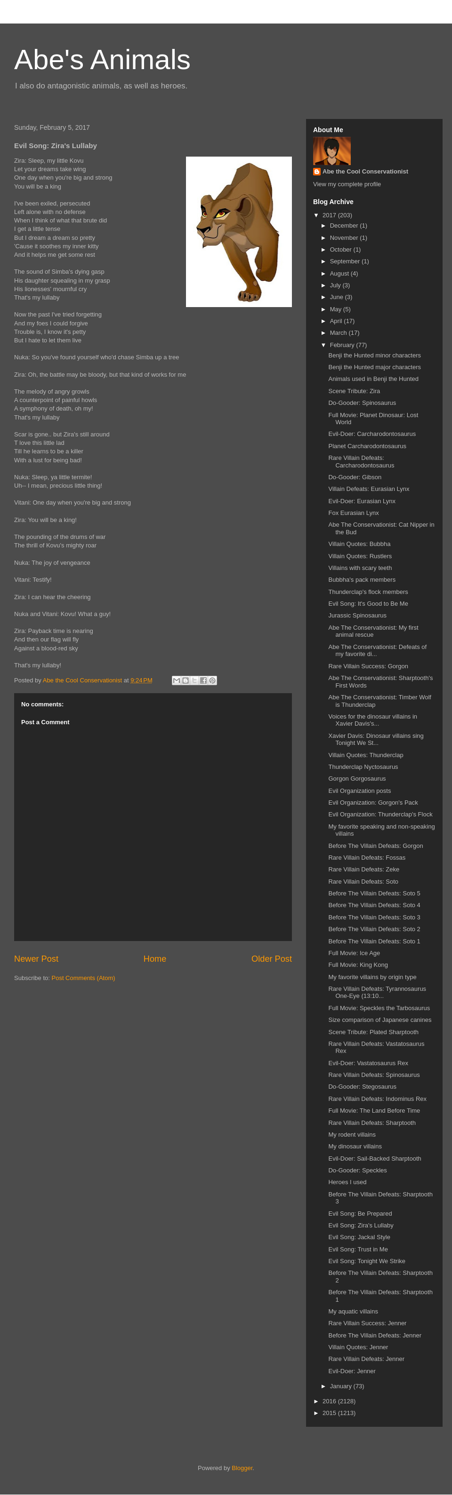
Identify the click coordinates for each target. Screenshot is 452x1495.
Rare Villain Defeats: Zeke (363, 869)
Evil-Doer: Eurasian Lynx (362, 501)
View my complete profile (347, 184)
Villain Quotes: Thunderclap (365, 755)
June (337, 297)
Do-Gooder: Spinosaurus (362, 402)
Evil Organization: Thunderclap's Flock (380, 814)
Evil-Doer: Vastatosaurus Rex (368, 1063)
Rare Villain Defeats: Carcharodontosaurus (361, 461)
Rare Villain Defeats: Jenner (366, 1358)
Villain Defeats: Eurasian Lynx (368, 488)
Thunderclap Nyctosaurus (363, 766)
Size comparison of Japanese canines (379, 1019)
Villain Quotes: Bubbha (359, 543)
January (342, 1386)
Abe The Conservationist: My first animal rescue (373, 631)
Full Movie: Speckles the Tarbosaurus (379, 1008)
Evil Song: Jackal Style (359, 1237)
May (336, 309)
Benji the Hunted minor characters (374, 355)
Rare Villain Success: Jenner (367, 1323)
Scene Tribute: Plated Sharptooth (373, 1032)
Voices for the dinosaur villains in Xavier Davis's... (372, 720)
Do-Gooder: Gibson (354, 477)
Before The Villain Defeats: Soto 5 (374, 893)
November (345, 237)
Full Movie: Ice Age (354, 953)
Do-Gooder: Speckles (357, 1170)
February (343, 344)
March (339, 332)
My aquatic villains (353, 1311)
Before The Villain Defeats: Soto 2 (374, 929)
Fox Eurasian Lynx (353, 512)
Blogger (242, 1467)
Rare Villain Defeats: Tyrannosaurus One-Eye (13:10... (377, 992)
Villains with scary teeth (360, 567)
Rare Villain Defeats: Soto (363, 881)
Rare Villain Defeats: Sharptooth (371, 1122)
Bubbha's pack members (362, 579)
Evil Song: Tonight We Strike (366, 1261)
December (345, 225)
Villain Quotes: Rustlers (360, 556)
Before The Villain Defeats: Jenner (374, 1335)
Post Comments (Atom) (83, 977)
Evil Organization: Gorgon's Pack (373, 802)
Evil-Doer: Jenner (351, 1371)
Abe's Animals (102, 59)
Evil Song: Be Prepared (360, 1213)
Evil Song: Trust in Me (357, 1249)
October (342, 249)
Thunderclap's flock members (368, 591)
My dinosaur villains (354, 1146)
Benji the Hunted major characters (374, 367)
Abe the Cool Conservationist (365, 171)
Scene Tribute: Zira (354, 391)
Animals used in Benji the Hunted (373, 378)
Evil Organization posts (359, 790)
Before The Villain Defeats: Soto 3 (374, 917)
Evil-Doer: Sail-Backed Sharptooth (374, 1158)
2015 (330, 1412)
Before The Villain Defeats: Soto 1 (374, 941)
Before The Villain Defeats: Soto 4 (374, 905)
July (336, 285)
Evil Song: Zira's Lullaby (360, 1225)
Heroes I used (347, 1182)
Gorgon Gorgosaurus (357, 778)
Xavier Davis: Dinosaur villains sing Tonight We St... (375, 739)
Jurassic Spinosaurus (357, 615)
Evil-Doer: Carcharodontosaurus (372, 433)
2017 (330, 215)
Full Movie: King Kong (357, 964)
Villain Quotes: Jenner (358, 1347)
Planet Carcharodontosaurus (367, 446)
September (346, 261)
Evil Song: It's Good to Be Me (368, 603)
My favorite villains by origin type (372, 977)
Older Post (271, 959)
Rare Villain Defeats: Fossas (366, 857)
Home (155, 959)
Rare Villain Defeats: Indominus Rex (377, 1098)
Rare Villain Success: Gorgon (368, 666)
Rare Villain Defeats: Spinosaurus (374, 1074)
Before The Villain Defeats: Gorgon (375, 845)
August (340, 273)
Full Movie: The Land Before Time (374, 1110)
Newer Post (36, 959)
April (337, 320)
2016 (330, 1401)
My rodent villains (351, 1134)
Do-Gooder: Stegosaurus (362, 1086)
